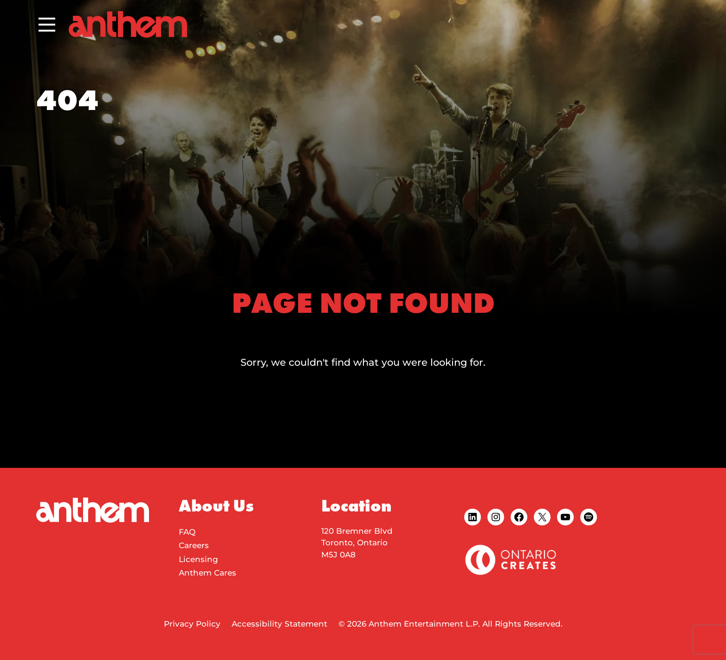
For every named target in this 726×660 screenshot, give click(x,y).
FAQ (187, 532)
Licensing (198, 559)
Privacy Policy (192, 623)
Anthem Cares (207, 572)
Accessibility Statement (279, 623)
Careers (194, 545)
